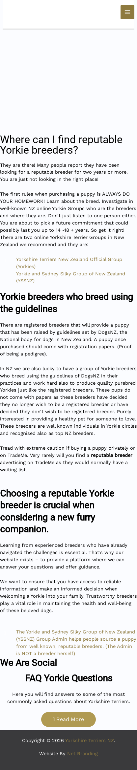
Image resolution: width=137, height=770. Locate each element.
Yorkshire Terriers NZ (89, 740)
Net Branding (82, 754)
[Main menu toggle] (127, 12)
